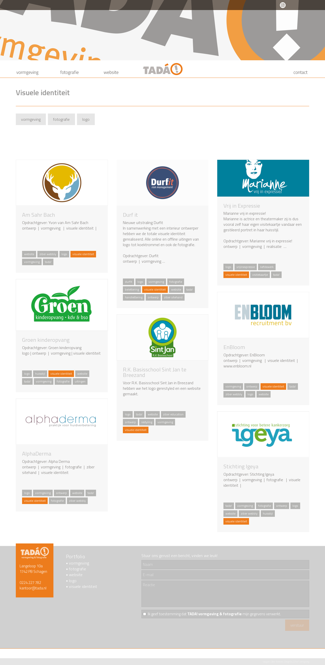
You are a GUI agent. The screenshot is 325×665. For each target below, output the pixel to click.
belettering (132, 289)
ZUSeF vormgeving (301, 661)
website (29, 254)
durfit (128, 281)
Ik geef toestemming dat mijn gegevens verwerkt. (214, 614)
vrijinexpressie (245, 266)
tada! (48, 261)
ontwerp (153, 297)
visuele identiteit (83, 586)
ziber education (173, 414)
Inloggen (266, 661)
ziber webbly (47, 254)
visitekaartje (260, 274)
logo (86, 119)
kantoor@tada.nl (33, 588)
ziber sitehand (173, 297)
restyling (146, 422)
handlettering (133, 297)
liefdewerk (267, 266)
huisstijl (40, 373)
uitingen (80, 381)
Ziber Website (277, 661)
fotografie (61, 119)
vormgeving (31, 119)
